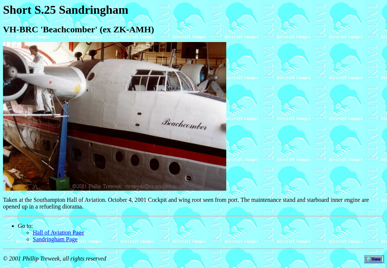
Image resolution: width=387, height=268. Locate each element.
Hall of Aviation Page (58, 232)
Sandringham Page (55, 239)
